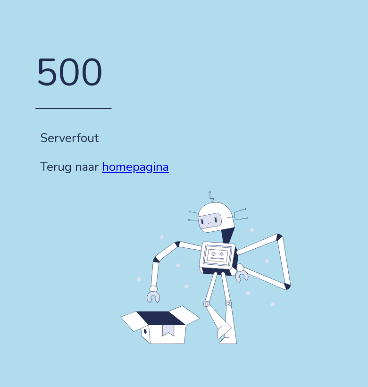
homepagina (135, 167)
